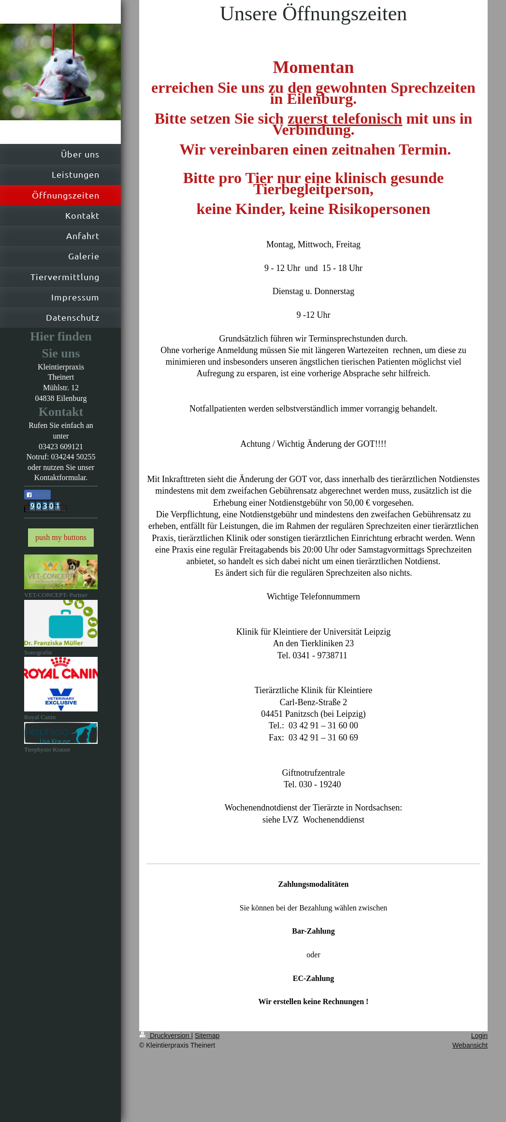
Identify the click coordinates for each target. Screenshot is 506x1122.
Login (479, 1035)
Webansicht (470, 1045)
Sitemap (207, 1035)
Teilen (37, 495)
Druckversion (165, 1035)
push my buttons (61, 537)
